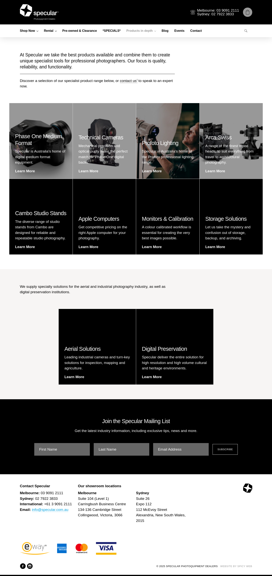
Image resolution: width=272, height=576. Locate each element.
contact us (128, 81)
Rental (48, 30)
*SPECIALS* (111, 30)
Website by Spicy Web (236, 566)
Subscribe (225, 449)
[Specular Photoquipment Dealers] (39, 12)
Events (179, 30)
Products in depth (139, 30)
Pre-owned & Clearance (79, 30)
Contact (196, 30)
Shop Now (27, 30)
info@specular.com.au (50, 510)
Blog (165, 30)
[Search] (245, 30)
